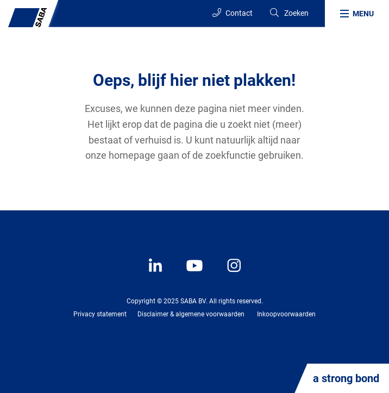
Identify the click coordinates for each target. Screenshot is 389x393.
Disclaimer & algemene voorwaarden (190, 314)
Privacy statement (100, 314)
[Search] (288, 13)
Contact (232, 12)
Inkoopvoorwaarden (286, 314)
